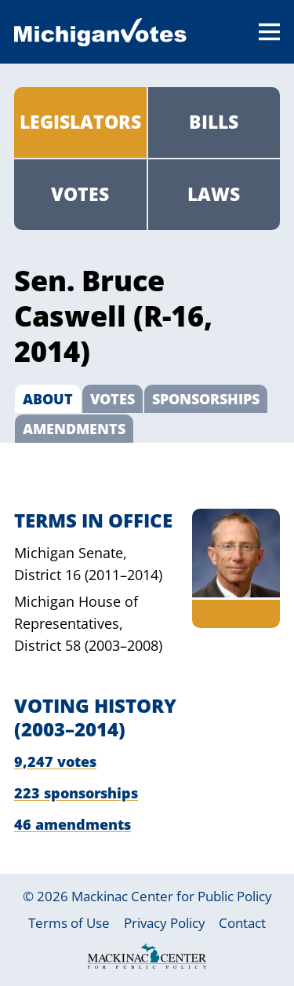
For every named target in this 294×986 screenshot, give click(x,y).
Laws (213, 194)
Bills (213, 122)
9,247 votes (55, 761)
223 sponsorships (76, 792)
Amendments (74, 428)
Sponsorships (206, 398)
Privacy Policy (164, 923)
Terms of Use (69, 923)
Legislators (80, 122)
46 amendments (72, 824)
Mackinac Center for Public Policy (171, 896)
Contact (242, 923)
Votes (80, 194)
